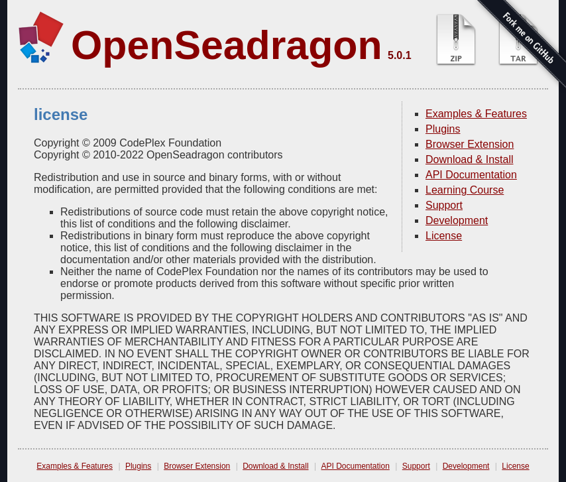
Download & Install (469, 159)
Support (444, 205)
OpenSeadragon (226, 45)
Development (456, 220)
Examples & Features (476, 113)
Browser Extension (469, 144)
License (443, 235)
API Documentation (471, 174)
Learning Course (464, 190)
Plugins (442, 129)
